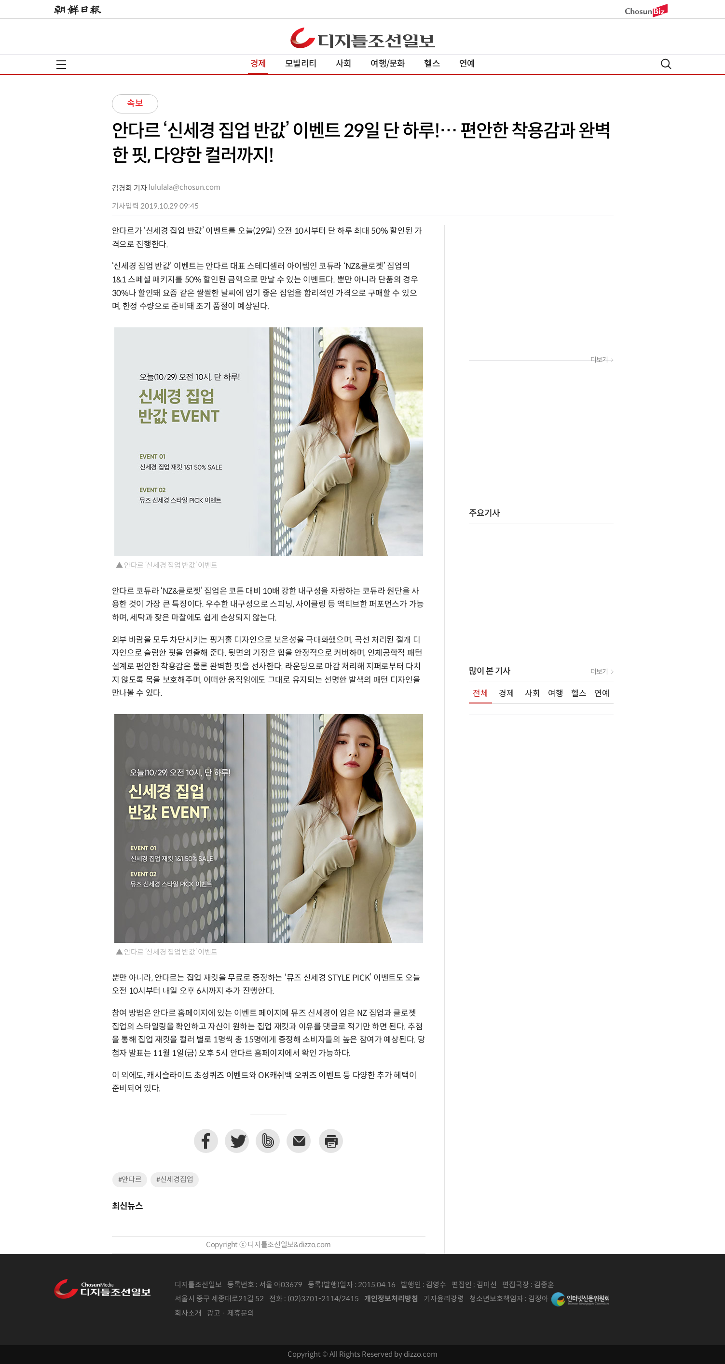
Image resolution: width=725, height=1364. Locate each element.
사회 (343, 64)
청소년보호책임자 (496, 1299)
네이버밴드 (268, 1141)
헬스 (431, 64)
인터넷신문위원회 (580, 1299)
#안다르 (130, 1179)
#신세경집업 (174, 1179)
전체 (480, 694)
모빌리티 (300, 64)
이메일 (299, 1141)
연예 (467, 64)
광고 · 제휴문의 (230, 1313)
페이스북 (206, 1141)
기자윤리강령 (444, 1299)
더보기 (599, 360)
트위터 (237, 1141)
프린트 (331, 1141)
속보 (135, 103)
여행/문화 (387, 64)
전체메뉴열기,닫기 (61, 64)
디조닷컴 (363, 37)
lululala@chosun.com (184, 187)
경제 (258, 64)
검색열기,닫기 (666, 64)
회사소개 (188, 1313)
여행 (555, 694)
